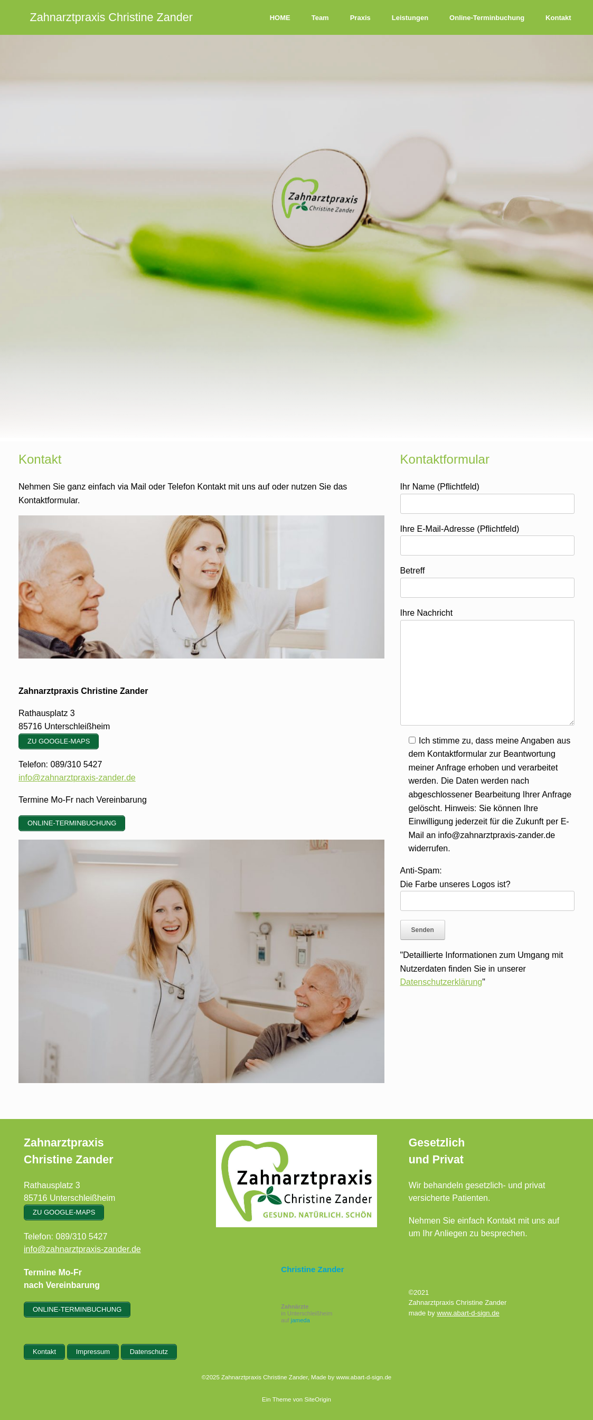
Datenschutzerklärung (441, 981)
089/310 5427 (81, 1236)
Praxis (360, 18)
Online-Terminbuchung (486, 18)
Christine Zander (312, 1269)
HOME (280, 18)
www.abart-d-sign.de (468, 1313)
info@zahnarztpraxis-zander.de (77, 777)
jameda (300, 1320)
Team (320, 18)
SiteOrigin (317, 1399)
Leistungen (410, 18)
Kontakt (558, 18)
